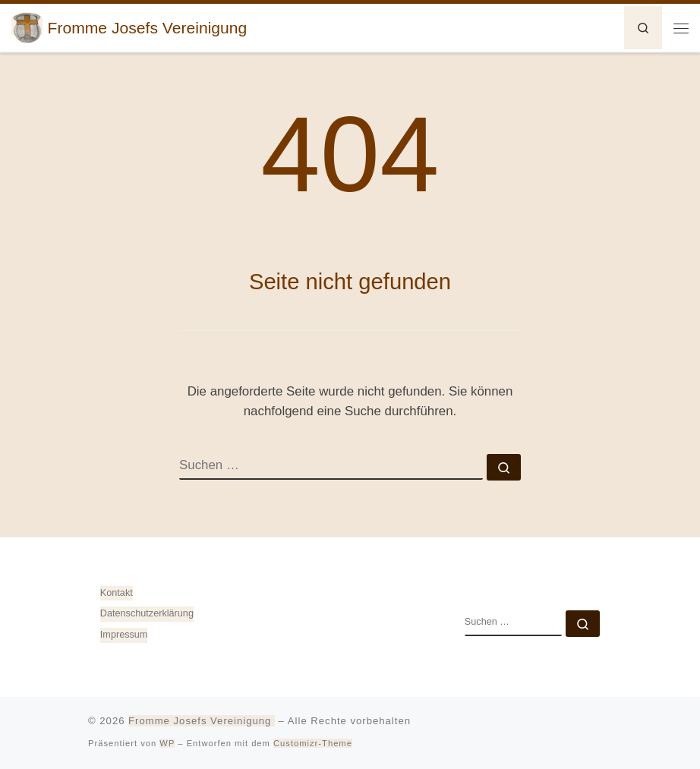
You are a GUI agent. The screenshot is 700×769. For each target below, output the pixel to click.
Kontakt (116, 593)
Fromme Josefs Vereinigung (201, 720)
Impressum (124, 634)
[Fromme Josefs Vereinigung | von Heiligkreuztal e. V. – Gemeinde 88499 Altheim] (27, 26)
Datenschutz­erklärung (147, 613)
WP (167, 743)
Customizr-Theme (312, 743)
